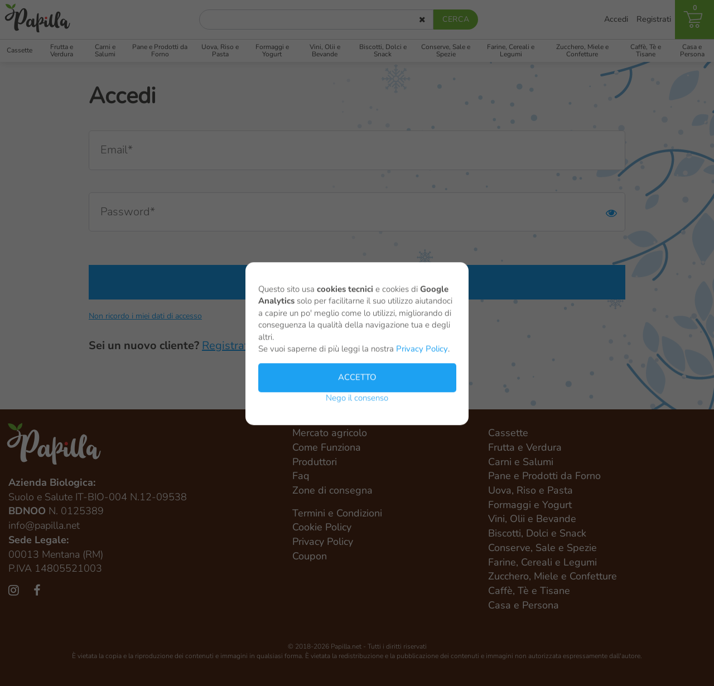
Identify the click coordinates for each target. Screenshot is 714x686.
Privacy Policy (422, 353)
